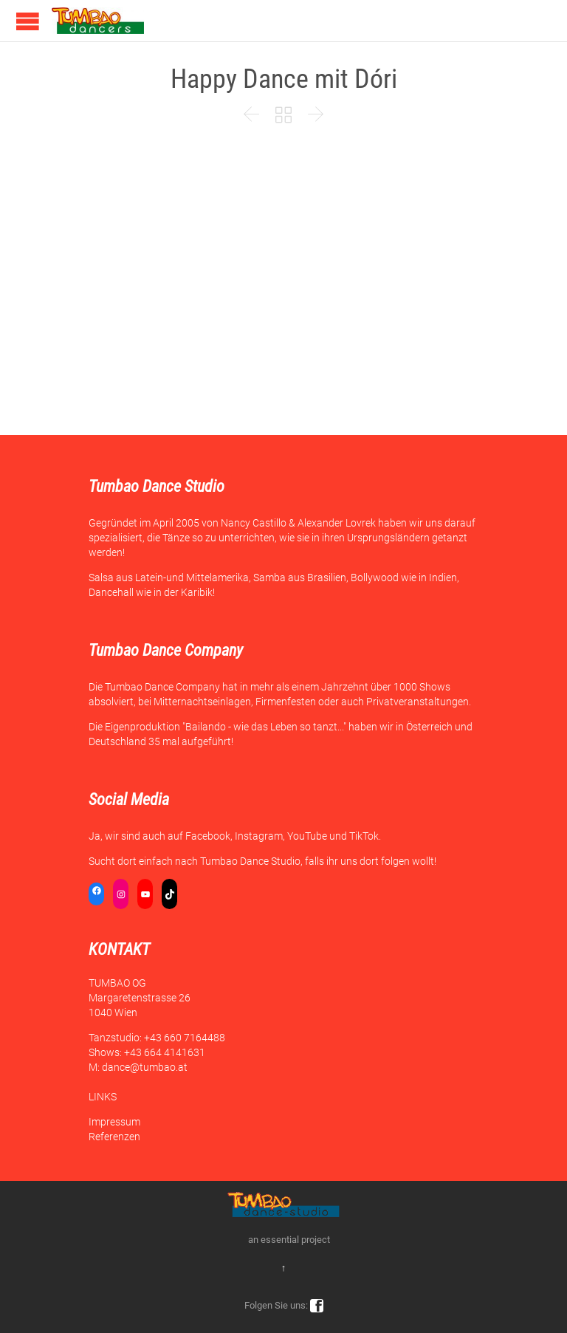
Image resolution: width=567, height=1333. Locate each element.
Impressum (114, 1122)
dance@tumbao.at (145, 1067)
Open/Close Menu (27, 21)
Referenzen (114, 1136)
